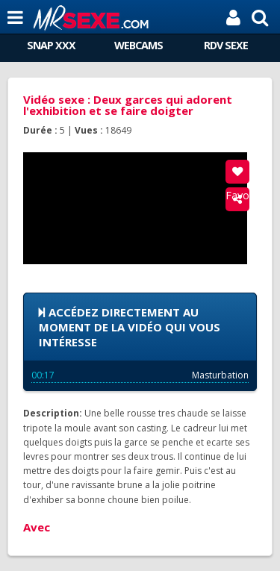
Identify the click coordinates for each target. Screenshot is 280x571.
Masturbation (140, 375)
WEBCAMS (138, 45)
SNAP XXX (51, 45)
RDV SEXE (226, 45)
